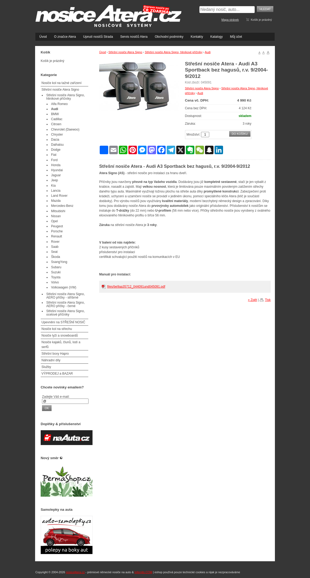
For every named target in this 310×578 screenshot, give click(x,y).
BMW (55, 114)
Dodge (55, 150)
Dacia (55, 139)
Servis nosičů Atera (134, 37)
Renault (56, 236)
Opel (54, 221)
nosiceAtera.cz (75, 572)
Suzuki (56, 272)
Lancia (55, 190)
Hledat (265, 9)
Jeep (54, 180)
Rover (55, 242)
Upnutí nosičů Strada (98, 37)
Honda (55, 165)
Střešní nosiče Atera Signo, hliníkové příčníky (174, 52)
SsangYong (59, 262)
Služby (46, 367)
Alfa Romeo (59, 104)
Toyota (55, 277)
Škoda (55, 257)
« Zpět (252, 300)
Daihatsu (57, 144)
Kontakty (197, 37)
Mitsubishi (58, 211)
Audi (208, 52)
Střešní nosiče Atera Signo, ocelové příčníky (65, 312)
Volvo (55, 282)
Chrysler (57, 134)
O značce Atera (65, 37)
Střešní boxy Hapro (55, 353)
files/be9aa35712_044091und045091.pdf (136, 286)
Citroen (56, 124)
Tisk (268, 300)
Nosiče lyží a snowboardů (59, 335)
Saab (54, 247)
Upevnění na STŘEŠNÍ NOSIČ (63, 322)
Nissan (56, 216)
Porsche (57, 231)
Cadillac (56, 119)
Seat (54, 252)
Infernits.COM (143, 572)
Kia (53, 185)
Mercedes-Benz (62, 206)
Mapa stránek (230, 19)
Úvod (43, 37)
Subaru (56, 267)
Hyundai (57, 170)
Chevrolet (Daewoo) (65, 129)
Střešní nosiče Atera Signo (125, 52)
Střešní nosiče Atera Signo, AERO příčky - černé (65, 304)
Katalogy (216, 37)
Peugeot (57, 226)
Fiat (53, 155)
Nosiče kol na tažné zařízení (61, 83)
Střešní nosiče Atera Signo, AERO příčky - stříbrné (65, 295)
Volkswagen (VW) (63, 287)
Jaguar (56, 175)
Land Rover (59, 196)
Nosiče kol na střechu (56, 329)
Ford (54, 160)
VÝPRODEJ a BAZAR (57, 373)
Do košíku (240, 133)
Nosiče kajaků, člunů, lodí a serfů (60, 344)
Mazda (56, 201)
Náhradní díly (50, 360)
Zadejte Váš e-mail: (55, 397)
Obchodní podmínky (169, 37)
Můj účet (236, 37)
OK (47, 408)
